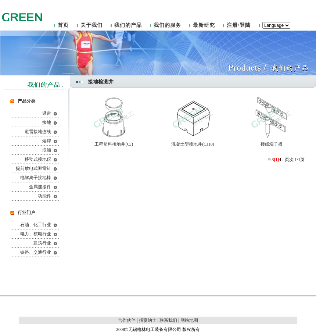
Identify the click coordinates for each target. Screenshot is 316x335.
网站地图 (189, 320)
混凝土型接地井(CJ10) (192, 144)
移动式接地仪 (38, 159)
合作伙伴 (127, 320)
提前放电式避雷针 (33, 168)
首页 (63, 25)
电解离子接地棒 (35, 177)
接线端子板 (272, 144)
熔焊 (46, 140)
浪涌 (46, 150)
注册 (232, 25)
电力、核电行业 (35, 233)
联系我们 (168, 320)
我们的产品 (128, 25)
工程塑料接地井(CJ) (113, 144)
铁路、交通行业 (35, 252)
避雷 (46, 113)
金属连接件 (40, 186)
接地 (46, 122)
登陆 (245, 25)
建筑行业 (42, 243)
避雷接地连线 (38, 131)
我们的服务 (167, 25)
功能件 (44, 196)
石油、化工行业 (35, 224)
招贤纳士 (148, 320)
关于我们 (91, 25)
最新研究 (204, 25)
